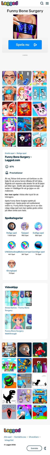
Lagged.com (12, 430)
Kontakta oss (20, 437)
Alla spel (8, 437)
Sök (42, 3)
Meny (47, 3)
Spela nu (22, 44)
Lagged (10, 3)
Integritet (9, 440)
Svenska (34, 448)
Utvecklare (34, 437)
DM (45, 448)
